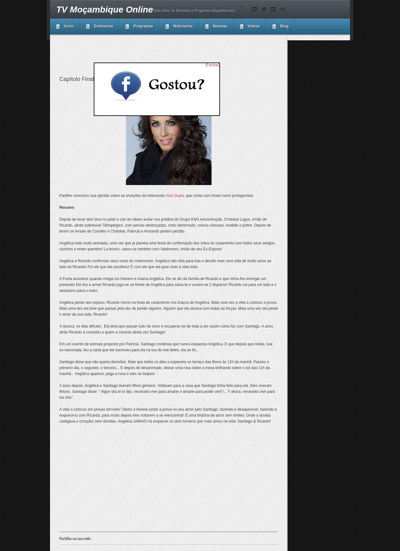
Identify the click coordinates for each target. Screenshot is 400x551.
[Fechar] (212, 65)
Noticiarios (183, 26)
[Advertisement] (173, 54)
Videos (254, 26)
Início (69, 26)
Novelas (220, 26)
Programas (143, 26)
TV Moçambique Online (104, 9)
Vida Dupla (175, 195)
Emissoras (103, 26)
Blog (284, 26)
